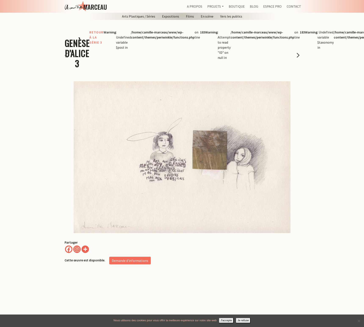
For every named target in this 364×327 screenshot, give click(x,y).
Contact (294, 6)
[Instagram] (77, 249)
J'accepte (226, 320)
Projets (214, 6)
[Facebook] (68, 249)
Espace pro (272, 6)
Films (190, 16)
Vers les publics (231, 16)
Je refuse (243, 320)
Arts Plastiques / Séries (138, 16)
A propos (194, 6)
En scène (207, 16)
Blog (254, 6)
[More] (85, 249)
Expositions (170, 16)
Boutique (237, 6)
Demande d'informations (130, 260)
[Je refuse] (359, 321)
